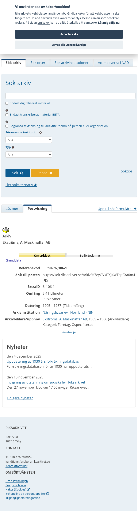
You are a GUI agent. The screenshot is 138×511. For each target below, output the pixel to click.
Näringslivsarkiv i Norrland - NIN (68, 312)
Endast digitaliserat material (30, 103)
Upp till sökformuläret (117, 209)
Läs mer (12, 208)
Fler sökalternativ (21, 185)
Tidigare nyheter (20, 398)
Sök (17, 173)
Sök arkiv (13, 62)
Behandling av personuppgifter (27, 493)
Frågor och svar (15, 485)
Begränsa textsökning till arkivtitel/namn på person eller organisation (59, 126)
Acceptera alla (69, 34)
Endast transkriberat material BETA (35, 115)
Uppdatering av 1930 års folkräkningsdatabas (43, 361)
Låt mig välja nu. (109, 23)
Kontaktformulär (16, 466)
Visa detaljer (69, 332)
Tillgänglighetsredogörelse (22, 498)
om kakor (44, 22)
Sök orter (38, 62)
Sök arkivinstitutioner (72, 62)
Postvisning (37, 208)
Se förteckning (90, 255)
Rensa (45, 173)
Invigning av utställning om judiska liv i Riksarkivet (46, 382)
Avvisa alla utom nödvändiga (69, 44)
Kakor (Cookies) (17, 489)
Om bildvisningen (16, 481)
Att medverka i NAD (113, 62)
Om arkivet (42, 255)
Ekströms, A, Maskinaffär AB (65, 319)
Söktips (127, 171)
